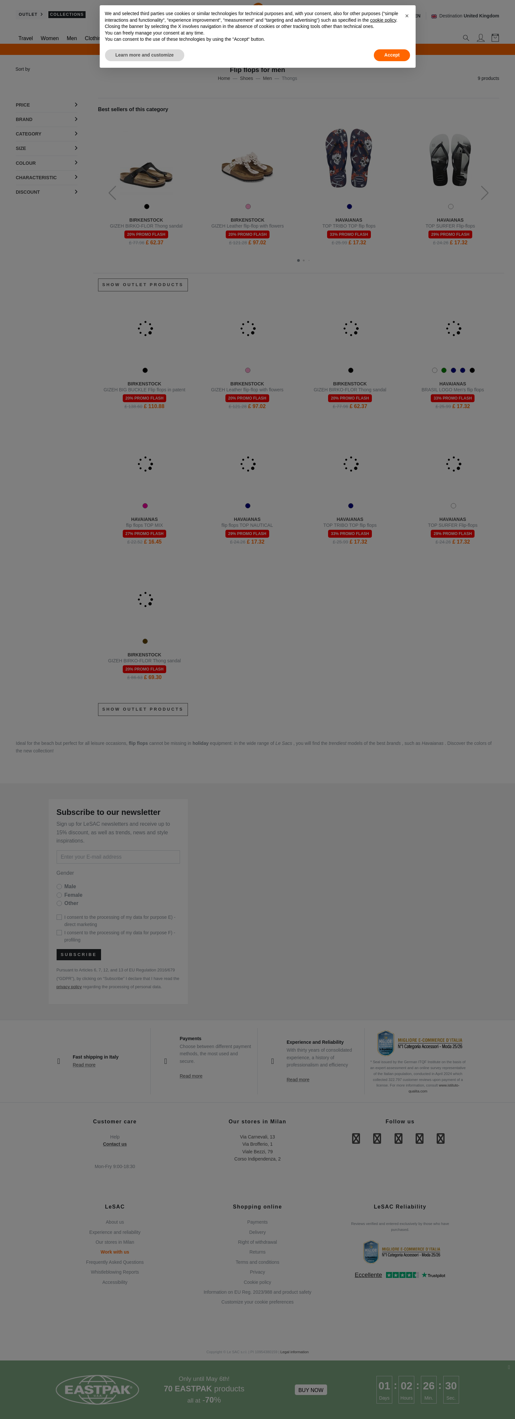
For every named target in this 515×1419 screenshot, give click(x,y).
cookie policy (383, 20)
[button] (407, 16)
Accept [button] (392, 55)
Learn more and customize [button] (145, 55)
